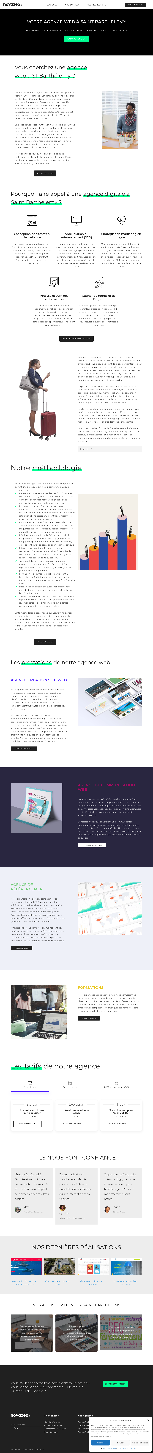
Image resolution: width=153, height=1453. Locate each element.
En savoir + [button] (85, 449)
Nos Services (51, 1415)
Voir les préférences (140, 1443)
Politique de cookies (110, 1448)
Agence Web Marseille (88, 1422)
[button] (148, 1420)
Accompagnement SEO (55, 1429)
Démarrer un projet (115, 1384)
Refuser (120, 1443)
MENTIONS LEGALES (36, 1449)
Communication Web (53, 1425)
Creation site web (52, 1422)
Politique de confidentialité (127, 1448)
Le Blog (14, 1428)
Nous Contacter (18, 1425)
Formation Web (51, 1432)
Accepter (100, 1443)
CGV (26, 1449)
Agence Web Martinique (88, 1425)
